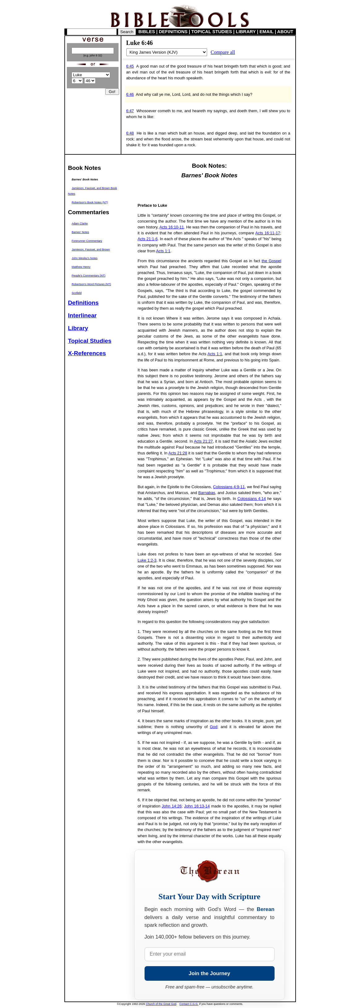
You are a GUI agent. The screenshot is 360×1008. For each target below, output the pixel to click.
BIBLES (146, 31)
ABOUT (285, 31)
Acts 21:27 (203, 441)
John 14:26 (172, 806)
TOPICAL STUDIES (211, 31)
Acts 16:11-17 (267, 233)
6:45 (130, 66)
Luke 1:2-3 (147, 560)
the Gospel (271, 261)
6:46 (130, 94)
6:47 (130, 110)
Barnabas (206, 492)
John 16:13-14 (197, 806)
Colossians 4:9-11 (229, 486)
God (213, 726)
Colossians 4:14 (251, 498)
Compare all (223, 52)
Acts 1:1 (163, 251)
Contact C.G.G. (189, 1004)
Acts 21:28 (177, 453)
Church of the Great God (161, 1004)
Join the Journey (209, 973)
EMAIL (266, 31)
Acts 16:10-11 (171, 227)
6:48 (130, 133)
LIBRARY (246, 31)
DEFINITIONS (173, 31)
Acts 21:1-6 (148, 239)
